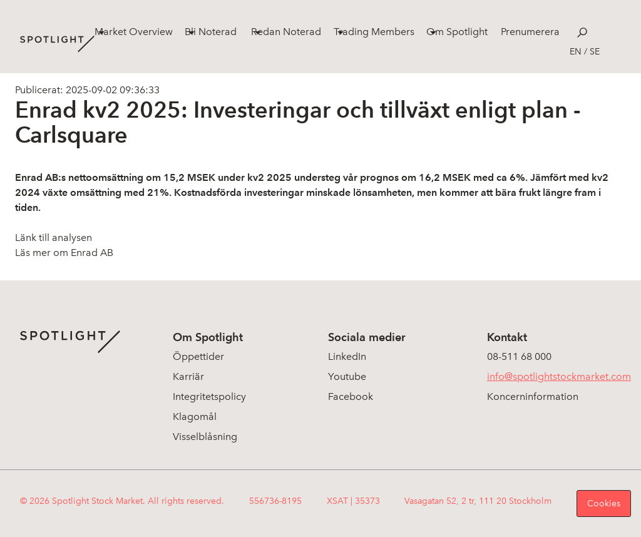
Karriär (188, 376)
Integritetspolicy (209, 396)
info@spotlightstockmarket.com (559, 376)
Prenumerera (530, 32)
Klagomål (195, 416)
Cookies (603, 503)
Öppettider (198, 356)
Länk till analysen (53, 237)
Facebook (350, 396)
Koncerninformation (532, 396)
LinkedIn (347, 356)
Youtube (347, 376)
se (595, 51)
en (576, 51)
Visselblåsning (205, 436)
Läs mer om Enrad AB (64, 252)
